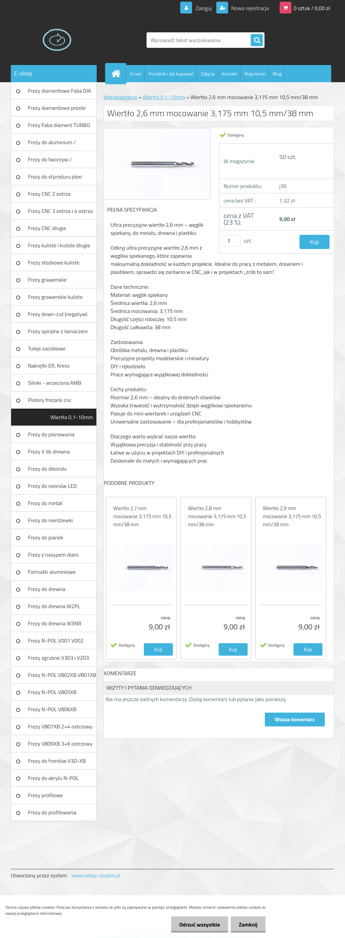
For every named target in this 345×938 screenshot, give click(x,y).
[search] (257, 40)
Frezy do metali (45, 503)
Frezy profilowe (45, 795)
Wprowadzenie (120, 97)
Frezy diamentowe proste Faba (57, 110)
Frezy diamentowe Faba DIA (59, 91)
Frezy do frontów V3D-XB (57, 761)
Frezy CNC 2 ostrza (49, 194)
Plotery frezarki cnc (49, 400)
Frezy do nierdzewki (50, 520)
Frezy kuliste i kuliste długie (59, 245)
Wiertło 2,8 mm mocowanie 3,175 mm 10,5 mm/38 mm (217, 516)
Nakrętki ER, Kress (48, 366)
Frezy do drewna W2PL (54, 606)
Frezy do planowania (51, 434)
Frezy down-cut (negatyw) (57, 314)
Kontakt (229, 73)
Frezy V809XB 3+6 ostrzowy (60, 744)
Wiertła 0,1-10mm (71, 417)
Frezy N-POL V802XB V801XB (62, 675)
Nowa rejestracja (249, 8)
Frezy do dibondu (47, 469)
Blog (277, 73)
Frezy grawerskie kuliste (55, 297)
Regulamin (254, 73)
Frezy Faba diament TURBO (59, 125)
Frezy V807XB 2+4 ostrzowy (60, 726)
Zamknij (248, 924)
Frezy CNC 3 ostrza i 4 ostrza (60, 211)
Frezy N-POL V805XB (52, 692)
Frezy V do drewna (49, 451)
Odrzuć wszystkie (198, 924)
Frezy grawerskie (47, 280)
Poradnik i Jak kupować (171, 73)
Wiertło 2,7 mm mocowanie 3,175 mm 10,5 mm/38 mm (142, 516)
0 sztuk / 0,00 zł (311, 8)
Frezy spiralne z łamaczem (58, 331)
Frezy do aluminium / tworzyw (52, 144)
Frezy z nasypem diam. (54, 555)
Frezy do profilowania (52, 812)
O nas (135, 73)
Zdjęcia (208, 73)
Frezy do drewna (46, 589)
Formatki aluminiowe (52, 572)
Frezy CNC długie (47, 228)
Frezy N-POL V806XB (52, 709)
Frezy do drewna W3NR (54, 623)
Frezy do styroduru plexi (55, 177)
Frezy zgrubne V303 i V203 (58, 658)
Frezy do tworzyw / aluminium (50, 161)
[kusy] (232, 241)
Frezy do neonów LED (52, 486)
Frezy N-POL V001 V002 (56, 640)
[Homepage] (118, 73)
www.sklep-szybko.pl (95, 875)
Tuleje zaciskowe (47, 348)
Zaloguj (203, 8)
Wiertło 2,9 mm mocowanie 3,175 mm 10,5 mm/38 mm (292, 516)
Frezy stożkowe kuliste (54, 262)
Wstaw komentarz (295, 719)
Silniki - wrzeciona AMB (54, 383)
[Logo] (57, 40)
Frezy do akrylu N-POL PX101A (53, 780)
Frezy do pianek (45, 537)
